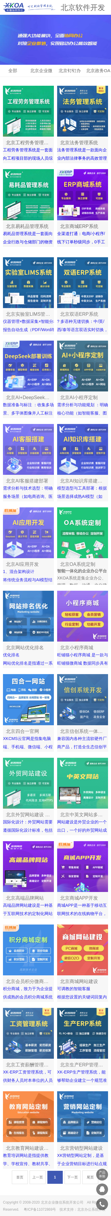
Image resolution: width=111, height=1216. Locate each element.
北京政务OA (98, 70)
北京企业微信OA (41, 72)
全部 (12, 70)
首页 (19, 1181)
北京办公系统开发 (91, 1209)
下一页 (72, 1181)
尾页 (90, 1181)
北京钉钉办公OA (70, 72)
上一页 (37, 1181)
